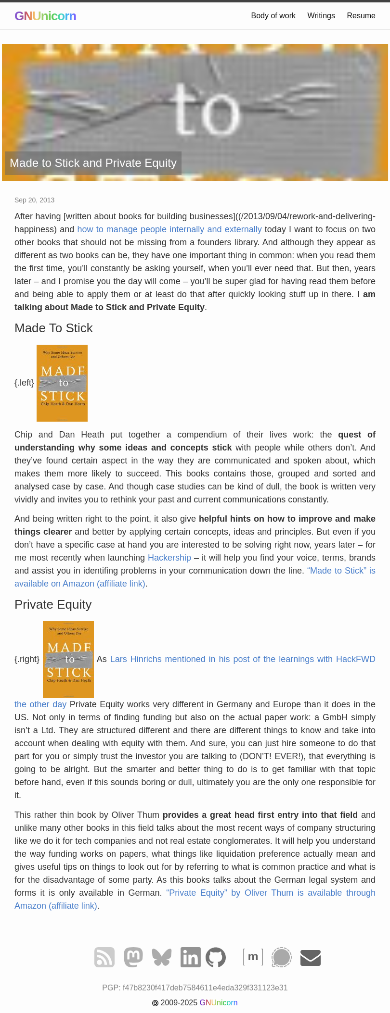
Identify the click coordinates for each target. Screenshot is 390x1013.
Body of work (273, 16)
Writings (321, 16)
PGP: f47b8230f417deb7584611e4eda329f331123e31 (194, 988)
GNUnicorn (45, 16)
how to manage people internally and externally (169, 229)
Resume (361, 16)
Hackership (169, 558)
